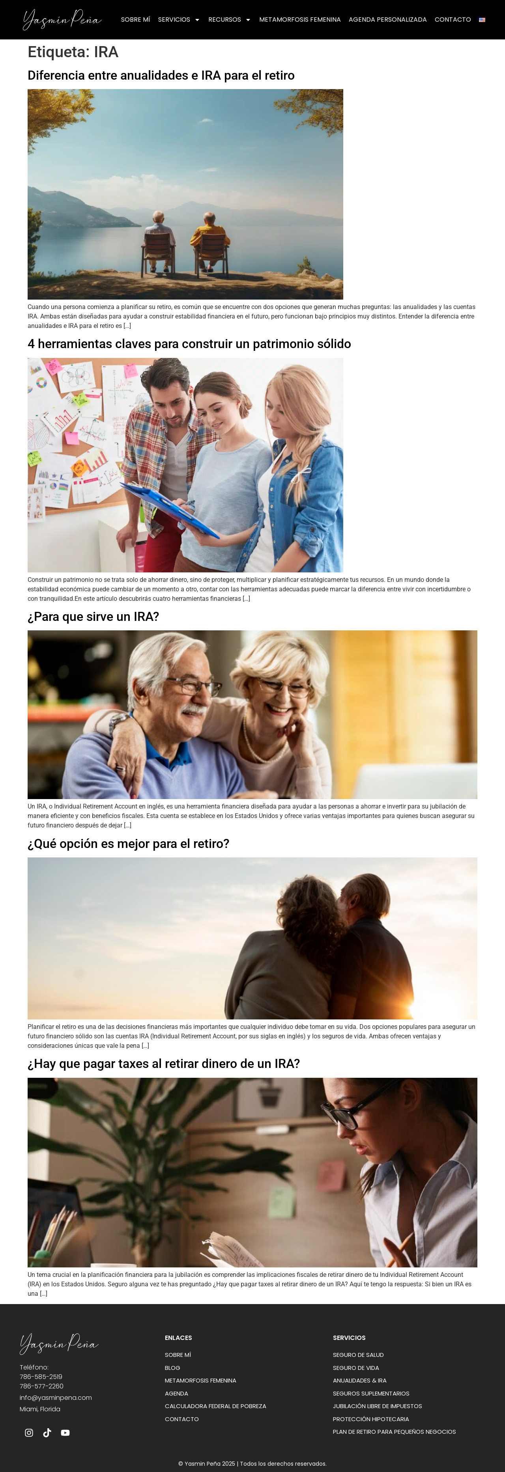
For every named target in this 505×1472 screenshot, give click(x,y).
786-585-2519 (41, 1376)
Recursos (229, 20)
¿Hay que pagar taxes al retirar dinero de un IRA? (164, 1063)
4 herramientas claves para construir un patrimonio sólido (189, 343)
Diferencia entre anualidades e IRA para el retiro (161, 75)
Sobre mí (135, 19)
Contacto (453, 19)
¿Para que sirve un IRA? (93, 616)
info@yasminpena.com (56, 1397)
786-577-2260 (42, 1386)
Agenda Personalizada (388, 19)
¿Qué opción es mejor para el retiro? (129, 843)
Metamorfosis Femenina (300, 19)
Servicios (179, 20)
